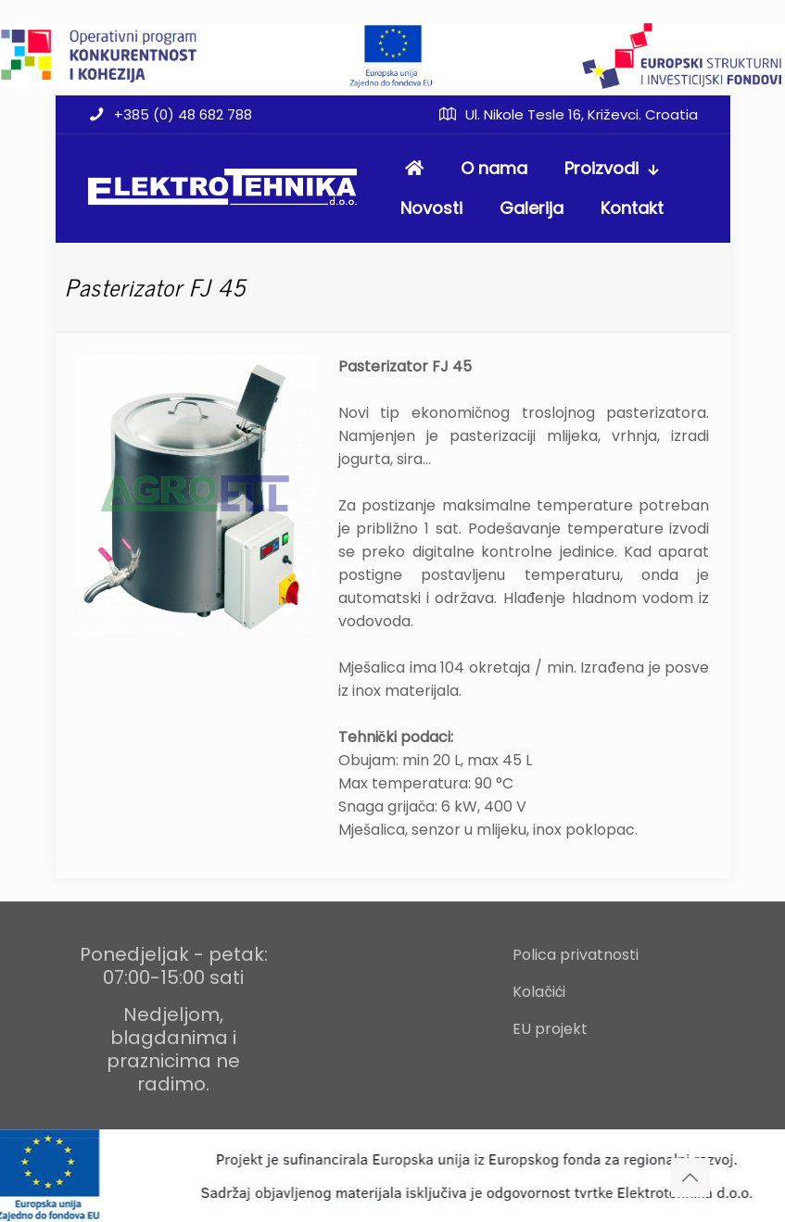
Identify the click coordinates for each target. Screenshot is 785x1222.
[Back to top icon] (690, 1177)
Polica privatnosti (576, 954)
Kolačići (539, 991)
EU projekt (550, 1028)
